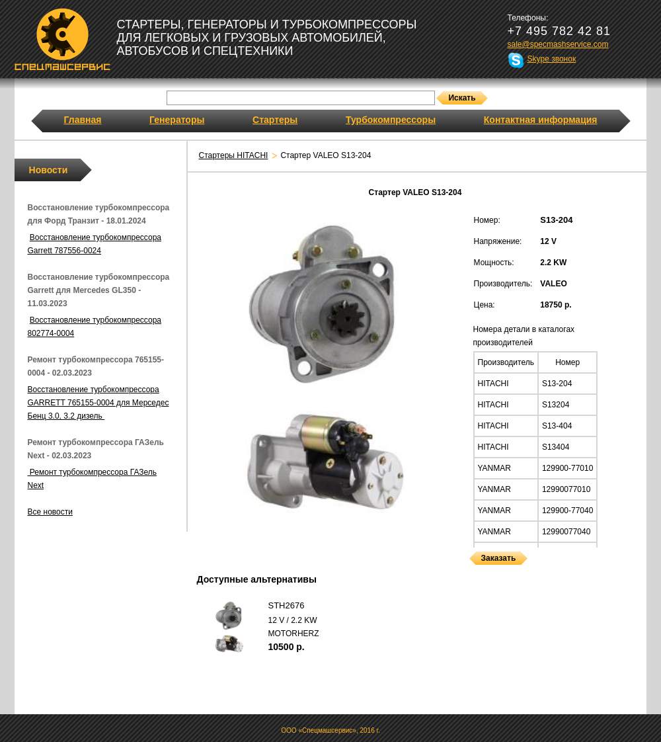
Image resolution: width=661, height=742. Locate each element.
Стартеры (275, 119)
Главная (83, 119)
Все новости (50, 511)
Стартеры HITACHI (233, 155)
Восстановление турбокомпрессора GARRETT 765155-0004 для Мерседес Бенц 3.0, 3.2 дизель (98, 403)
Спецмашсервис (62, 39)
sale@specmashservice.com (558, 44)
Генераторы (176, 119)
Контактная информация (541, 119)
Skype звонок (551, 58)
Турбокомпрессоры (391, 119)
